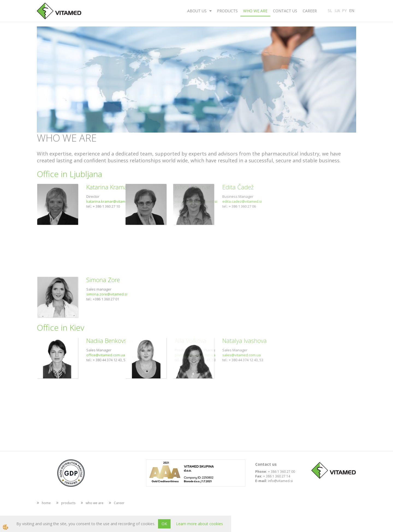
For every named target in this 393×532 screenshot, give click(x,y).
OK (164, 523)
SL (330, 10)
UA (337, 10)
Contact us (285, 10)
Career (310, 10)
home (46, 503)
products (227, 10)
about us (197, 10)
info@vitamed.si (280, 481)
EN (351, 10)
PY (344, 10)
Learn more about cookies (199, 523)
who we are (255, 10)
